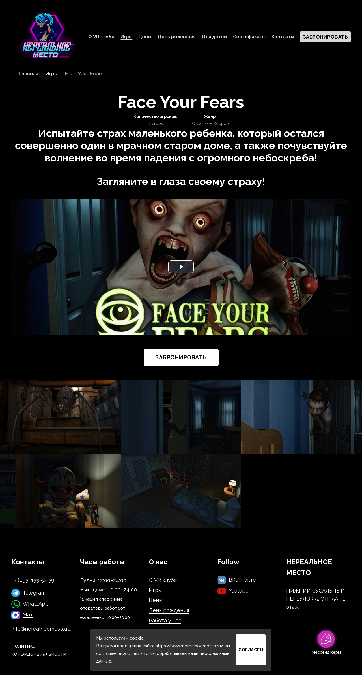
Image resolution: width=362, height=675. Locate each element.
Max (28, 614)
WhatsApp (36, 604)
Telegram (34, 593)
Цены (145, 36)
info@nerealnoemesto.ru (41, 629)
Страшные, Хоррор (210, 123)
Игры (126, 36)
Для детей (214, 36)
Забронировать (325, 37)
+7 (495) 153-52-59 (32, 580)
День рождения (177, 36)
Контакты (283, 36)
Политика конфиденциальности (38, 650)
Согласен (250, 649)
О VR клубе (101, 36)
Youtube (239, 591)
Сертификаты (249, 36)
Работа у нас (165, 620)
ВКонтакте (242, 580)
